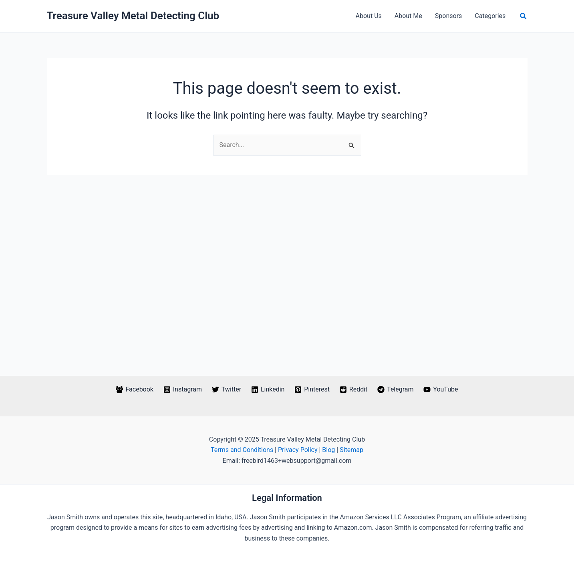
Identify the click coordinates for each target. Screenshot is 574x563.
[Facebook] (134, 389)
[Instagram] (182, 389)
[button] (523, 16)
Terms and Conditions (242, 450)
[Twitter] (226, 389)
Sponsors (448, 16)
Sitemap (351, 450)
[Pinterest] (312, 389)
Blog (328, 450)
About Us (369, 16)
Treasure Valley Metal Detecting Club (133, 16)
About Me (408, 16)
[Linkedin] (268, 389)
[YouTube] (441, 389)
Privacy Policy (298, 450)
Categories (490, 16)
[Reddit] (353, 389)
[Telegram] (395, 389)
